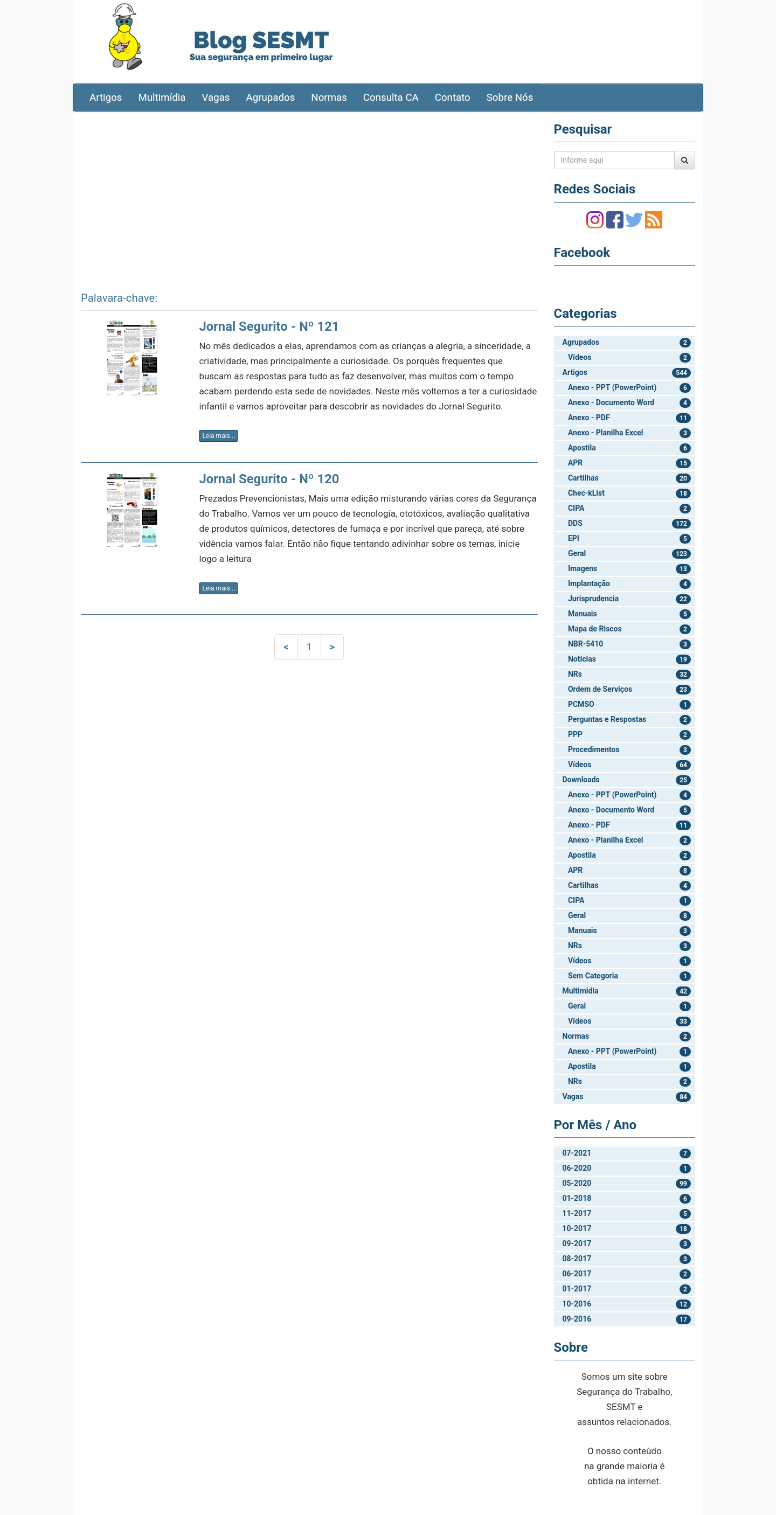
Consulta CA (391, 97)
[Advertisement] (309, 197)
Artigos (105, 97)
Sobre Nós (510, 97)
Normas (329, 97)
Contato (452, 97)
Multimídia (161, 97)
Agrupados (270, 97)
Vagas (216, 97)
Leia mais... (218, 436)
